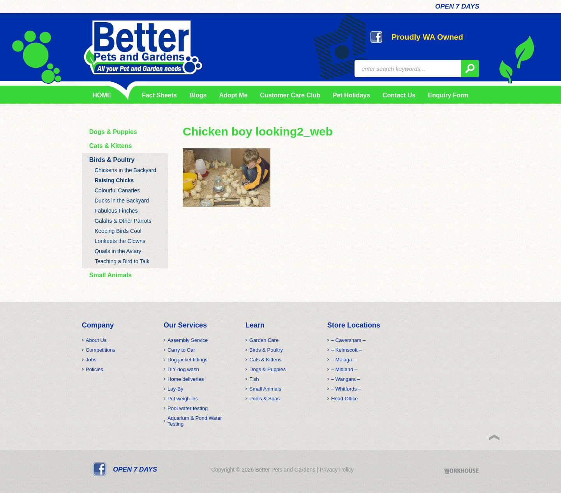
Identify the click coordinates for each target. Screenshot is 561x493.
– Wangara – (345, 379)
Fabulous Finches (116, 211)
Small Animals (110, 275)
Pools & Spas (264, 398)
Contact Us (399, 95)
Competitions (100, 350)
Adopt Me (233, 95)
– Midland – (344, 369)
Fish (254, 379)
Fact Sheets (158, 95)
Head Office (344, 398)
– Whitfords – (346, 389)
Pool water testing (188, 408)
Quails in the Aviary (118, 251)
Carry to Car (181, 350)
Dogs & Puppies (113, 132)
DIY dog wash (183, 369)
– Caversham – (348, 340)
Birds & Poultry (111, 160)
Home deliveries (186, 379)
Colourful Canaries (117, 190)
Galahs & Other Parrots (123, 221)
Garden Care (264, 340)
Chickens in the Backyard (125, 170)
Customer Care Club (290, 95)
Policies (94, 369)
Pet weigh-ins (183, 398)
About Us (96, 340)
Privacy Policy (337, 470)
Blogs (197, 95)
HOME (102, 95)
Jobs (91, 360)
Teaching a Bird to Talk (122, 261)
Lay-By (175, 389)
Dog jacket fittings (188, 360)
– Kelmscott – (346, 350)
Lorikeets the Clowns (120, 241)
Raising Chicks (114, 180)
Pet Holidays (351, 95)
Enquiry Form (448, 95)
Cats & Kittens (110, 146)
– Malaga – (343, 360)
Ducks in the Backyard (122, 200)
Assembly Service (188, 340)
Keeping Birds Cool (118, 231)
